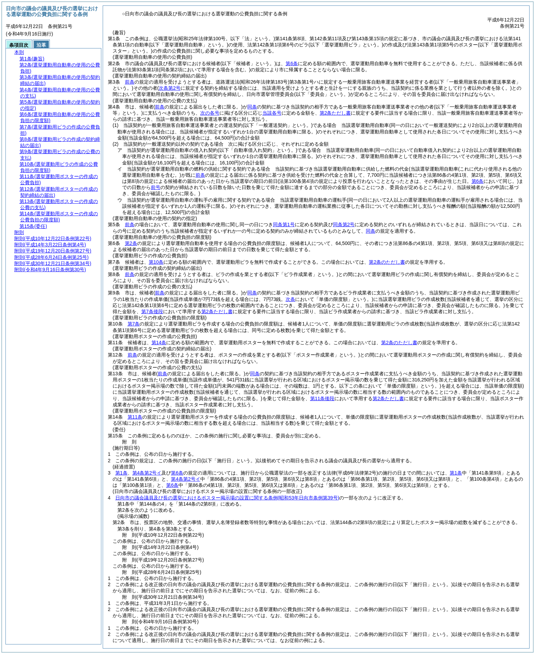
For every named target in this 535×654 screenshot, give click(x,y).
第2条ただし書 (335, 113)
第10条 (156, 262)
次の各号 (209, 113)
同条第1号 (284, 224)
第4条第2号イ (147, 473)
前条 (129, 82)
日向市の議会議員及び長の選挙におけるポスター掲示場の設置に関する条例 (227, 497)
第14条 (159, 342)
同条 (252, 107)
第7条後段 (152, 311)
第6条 (292, 63)
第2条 (131, 243)
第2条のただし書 (387, 262)
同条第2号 (344, 224)
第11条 (135, 417)
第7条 (134, 323)
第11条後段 (322, 398)
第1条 (121, 473)
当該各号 (271, 113)
